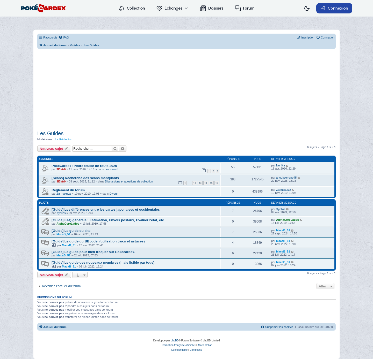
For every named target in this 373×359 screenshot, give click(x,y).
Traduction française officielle (178, 345)
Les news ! (111, 169)
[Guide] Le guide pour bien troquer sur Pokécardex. (93, 252)
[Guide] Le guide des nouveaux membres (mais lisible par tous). (103, 262)
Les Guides (50, 133)
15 (211, 183)
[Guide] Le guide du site (71, 231)
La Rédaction (63, 139)
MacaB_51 (63, 234)
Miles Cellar (205, 345)
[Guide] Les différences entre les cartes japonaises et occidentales (106, 209)
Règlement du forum (68, 190)
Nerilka (280, 165)
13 (200, 183)
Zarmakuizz (63, 193)
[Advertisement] (186, 90)
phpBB (174, 340)
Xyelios (61, 213)
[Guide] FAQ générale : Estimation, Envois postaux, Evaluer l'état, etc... (109, 220)
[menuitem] (64, 37)
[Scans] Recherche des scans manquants (85, 178)
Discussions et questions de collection (129, 181)
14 (205, 183)
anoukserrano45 (286, 177)
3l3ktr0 (61, 169)
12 (194, 183)
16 (217, 183)
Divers (114, 193)
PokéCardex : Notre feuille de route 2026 (84, 166)
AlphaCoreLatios (67, 223)
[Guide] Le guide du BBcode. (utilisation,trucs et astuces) (98, 241)
